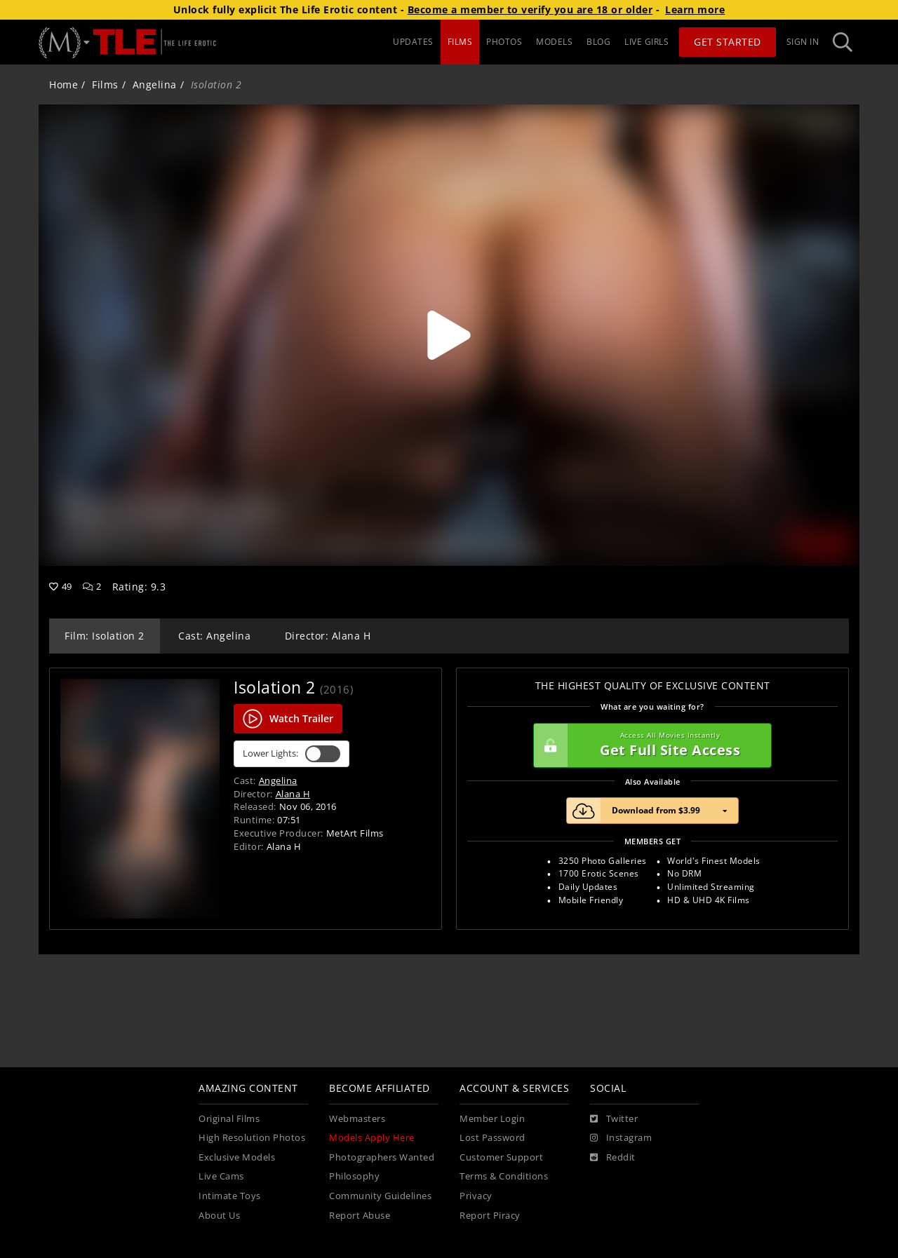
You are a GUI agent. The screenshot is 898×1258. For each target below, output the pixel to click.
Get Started (727, 41)
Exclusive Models (237, 1157)
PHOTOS (504, 42)
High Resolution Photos (252, 1138)
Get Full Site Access (649, 745)
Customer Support (501, 1157)
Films (105, 84)
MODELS (554, 42)
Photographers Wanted (381, 1157)
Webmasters (357, 1119)
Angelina (155, 84)
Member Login (492, 1119)
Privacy (476, 1196)
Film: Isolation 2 (105, 635)
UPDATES (413, 42)
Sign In (802, 42)
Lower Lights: (291, 753)
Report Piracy (490, 1216)
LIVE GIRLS (646, 42)
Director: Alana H (328, 635)
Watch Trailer (288, 719)
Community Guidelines (380, 1196)
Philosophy (354, 1176)
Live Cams (221, 1176)
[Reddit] (613, 1157)
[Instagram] (621, 1138)
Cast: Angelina (214, 635)
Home (63, 84)
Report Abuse (359, 1216)
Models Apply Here (372, 1138)
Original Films (229, 1119)
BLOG (598, 42)
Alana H (293, 793)
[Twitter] (614, 1119)
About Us (219, 1216)
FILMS (460, 42)
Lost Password (492, 1138)
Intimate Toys (230, 1196)
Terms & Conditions (504, 1176)
